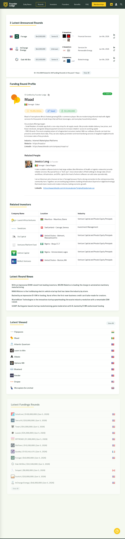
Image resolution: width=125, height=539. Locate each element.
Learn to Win (21, 350)
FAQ (87, 4)
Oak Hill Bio (26, 59)
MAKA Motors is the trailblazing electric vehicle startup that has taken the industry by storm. (50, 291)
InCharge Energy (24, 49)
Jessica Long (42, 161)
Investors (53, 4)
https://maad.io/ (39, 143)
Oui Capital (21, 236)
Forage (24, 36)
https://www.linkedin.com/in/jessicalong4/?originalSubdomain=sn (68, 188)
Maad (29, 99)
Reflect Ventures (24, 261)
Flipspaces (20, 332)
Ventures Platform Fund (26, 244)
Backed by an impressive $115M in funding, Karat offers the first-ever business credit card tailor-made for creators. (59, 295)
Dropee (19, 382)
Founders (65, 4)
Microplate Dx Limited (25, 388)
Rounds (41, 4)
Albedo (19, 357)
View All (86, 72)
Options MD (21, 363)
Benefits (77, 4)
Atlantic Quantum (24, 344)
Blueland (20, 369)
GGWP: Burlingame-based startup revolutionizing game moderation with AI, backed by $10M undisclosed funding (58, 306)
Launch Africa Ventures (26, 220)
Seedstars (21, 228)
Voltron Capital (23, 253)
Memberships (99, 4)
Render (19, 375)
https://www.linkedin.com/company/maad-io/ (50, 146)
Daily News (27, 4)
